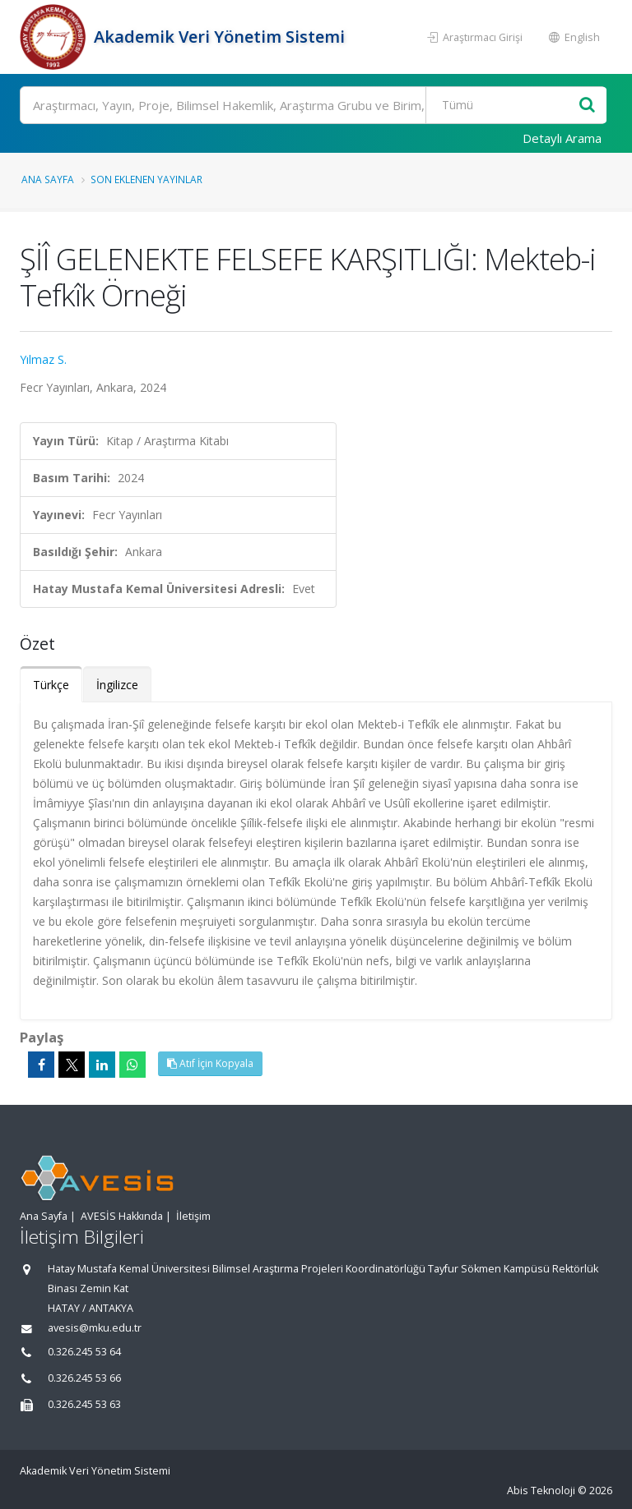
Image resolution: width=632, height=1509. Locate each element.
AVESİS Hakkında (122, 1216)
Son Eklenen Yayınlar (146, 179)
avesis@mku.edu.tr (95, 1328)
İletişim (193, 1216)
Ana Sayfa (47, 179)
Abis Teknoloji (541, 1490)
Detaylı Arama (562, 138)
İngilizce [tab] (117, 684)
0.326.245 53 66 (84, 1378)
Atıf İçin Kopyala (210, 1063)
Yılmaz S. (43, 359)
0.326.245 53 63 (84, 1404)
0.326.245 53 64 (84, 1352)
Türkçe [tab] (51, 684)
